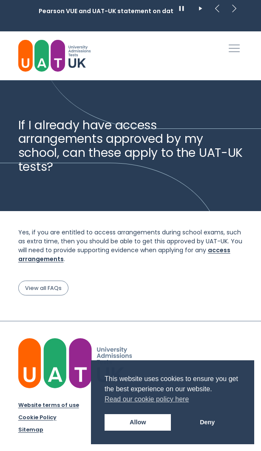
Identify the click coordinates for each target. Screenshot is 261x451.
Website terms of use (48, 405)
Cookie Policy (37, 417)
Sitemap (30, 429)
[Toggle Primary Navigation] (234, 48)
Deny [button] (207, 422)
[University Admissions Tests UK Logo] (54, 56)
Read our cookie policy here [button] (147, 399)
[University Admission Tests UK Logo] (75, 363)
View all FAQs (43, 288)
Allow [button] (138, 422)
